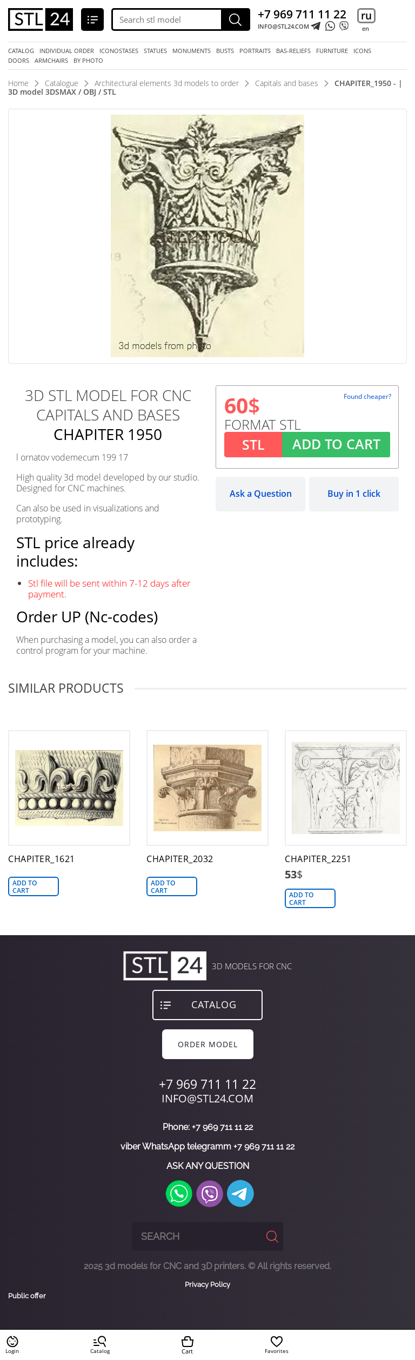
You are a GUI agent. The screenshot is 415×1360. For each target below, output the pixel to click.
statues (155, 51)
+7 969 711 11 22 (302, 14)
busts (225, 51)
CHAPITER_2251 (318, 859)
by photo (88, 60)
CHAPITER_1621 (41, 859)
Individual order (66, 51)
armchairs (51, 60)
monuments (191, 51)
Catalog (21, 51)
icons (362, 51)
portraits (255, 51)
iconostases (118, 51)
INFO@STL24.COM (283, 26)
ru (366, 16)
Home (18, 83)
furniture (332, 51)
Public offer (27, 1296)
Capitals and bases (286, 83)
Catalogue (61, 83)
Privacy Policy (207, 1284)
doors (18, 60)
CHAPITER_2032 (179, 859)
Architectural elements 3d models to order (167, 83)
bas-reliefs (293, 51)
